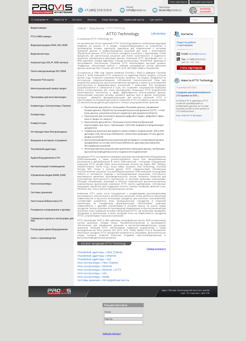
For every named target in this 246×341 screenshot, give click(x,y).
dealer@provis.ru (197, 53)
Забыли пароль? (111, 333)
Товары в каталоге (156, 248)
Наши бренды (110, 19)
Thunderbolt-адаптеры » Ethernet (96, 255)
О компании (39, 19)
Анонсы (91, 19)
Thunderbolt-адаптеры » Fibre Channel (99, 252)
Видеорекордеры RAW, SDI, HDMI (49, 45)
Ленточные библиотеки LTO (46, 201)
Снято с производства (43, 238)
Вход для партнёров (201, 1)
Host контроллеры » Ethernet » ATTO (99, 269)
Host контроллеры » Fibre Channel (97, 262)
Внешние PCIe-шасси (42, 79)
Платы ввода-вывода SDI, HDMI (48, 71)
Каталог (77, 19)
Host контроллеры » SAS (92, 273)
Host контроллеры (41, 183)
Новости (60, 19)
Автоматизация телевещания (48, 166)
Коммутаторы (38, 123)
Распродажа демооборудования (49, 229)
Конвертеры (38, 114)
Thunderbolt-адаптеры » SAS (94, 259)
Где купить (156, 19)
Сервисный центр (133, 19)
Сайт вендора (158, 33)
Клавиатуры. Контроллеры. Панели (51, 105)
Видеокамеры (39, 27)
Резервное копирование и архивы (50, 209)
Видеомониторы (40, 53)
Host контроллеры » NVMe (93, 276)
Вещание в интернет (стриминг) (49, 140)
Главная (81, 28)
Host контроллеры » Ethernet (94, 266)
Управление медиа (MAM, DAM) (48, 175)
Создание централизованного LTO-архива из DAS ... (193, 94)
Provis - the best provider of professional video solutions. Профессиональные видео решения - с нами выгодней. (52, 9)
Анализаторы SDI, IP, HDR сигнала (49, 62)
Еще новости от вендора (189, 115)
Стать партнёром (178, 1)
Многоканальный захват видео (49, 88)
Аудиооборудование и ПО (45, 157)
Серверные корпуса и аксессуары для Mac (52, 219)
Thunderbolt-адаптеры (43, 149)
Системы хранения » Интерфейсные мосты (103, 280)
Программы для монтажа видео (48, 97)
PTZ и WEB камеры (41, 36)
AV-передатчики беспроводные (49, 131)
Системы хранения (41, 192)
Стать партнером (191, 67)
